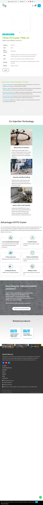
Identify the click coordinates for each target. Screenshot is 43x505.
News (3, 458)
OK (36, 502)
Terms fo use (32, 474)
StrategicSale (9, 474)
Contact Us (5, 460)
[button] (14, 22)
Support (4, 456)
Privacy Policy (38, 474)
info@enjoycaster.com (13, 1)
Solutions (4, 452)
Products (4, 448)
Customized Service (7, 450)
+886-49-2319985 (8, 465)
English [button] (22, 1)
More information (5, 503)
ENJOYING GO (8, 473)
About (3, 454)
